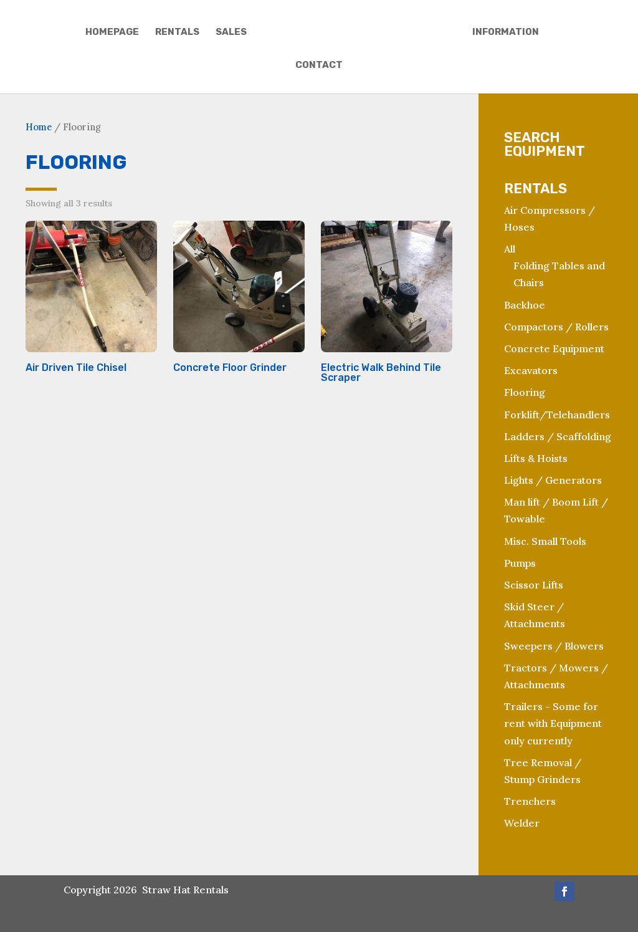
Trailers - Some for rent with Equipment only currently (553, 723)
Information (505, 32)
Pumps (520, 563)
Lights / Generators (553, 480)
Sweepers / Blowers (554, 646)
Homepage (112, 32)
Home (39, 127)
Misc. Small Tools (545, 541)
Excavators (531, 370)
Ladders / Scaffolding (557, 436)
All (509, 249)
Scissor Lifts (533, 585)
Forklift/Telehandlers (557, 414)
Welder (522, 823)
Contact (319, 65)
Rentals (177, 32)
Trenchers (530, 801)
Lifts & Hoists (536, 458)
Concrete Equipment (554, 348)
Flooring (524, 392)
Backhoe (524, 305)
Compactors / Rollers (556, 326)
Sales (231, 32)
